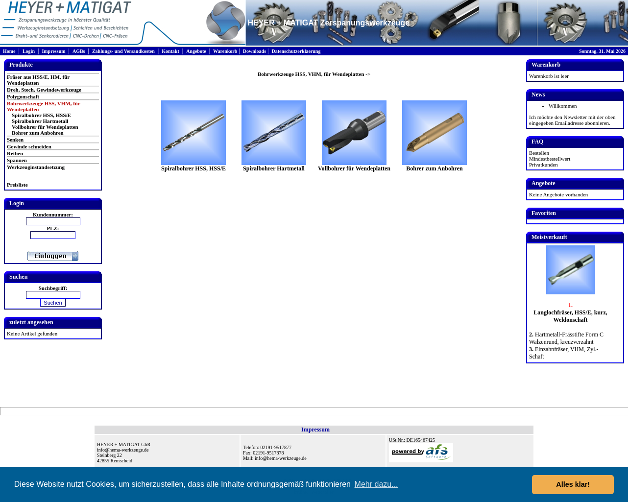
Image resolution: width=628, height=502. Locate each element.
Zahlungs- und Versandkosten (123, 51)
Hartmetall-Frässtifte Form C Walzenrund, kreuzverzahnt (566, 338)
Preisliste (17, 185)
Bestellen (539, 153)
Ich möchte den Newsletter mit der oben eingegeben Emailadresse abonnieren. (572, 120)
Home (9, 51)
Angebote (196, 51)
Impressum (53, 51)
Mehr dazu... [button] (376, 484)
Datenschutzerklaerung (295, 51)
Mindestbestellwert (549, 159)
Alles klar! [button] (573, 484)
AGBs (78, 51)
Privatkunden (543, 164)
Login (29, 51)
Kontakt (170, 51)
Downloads (254, 51)
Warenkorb (225, 51)
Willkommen (563, 106)
